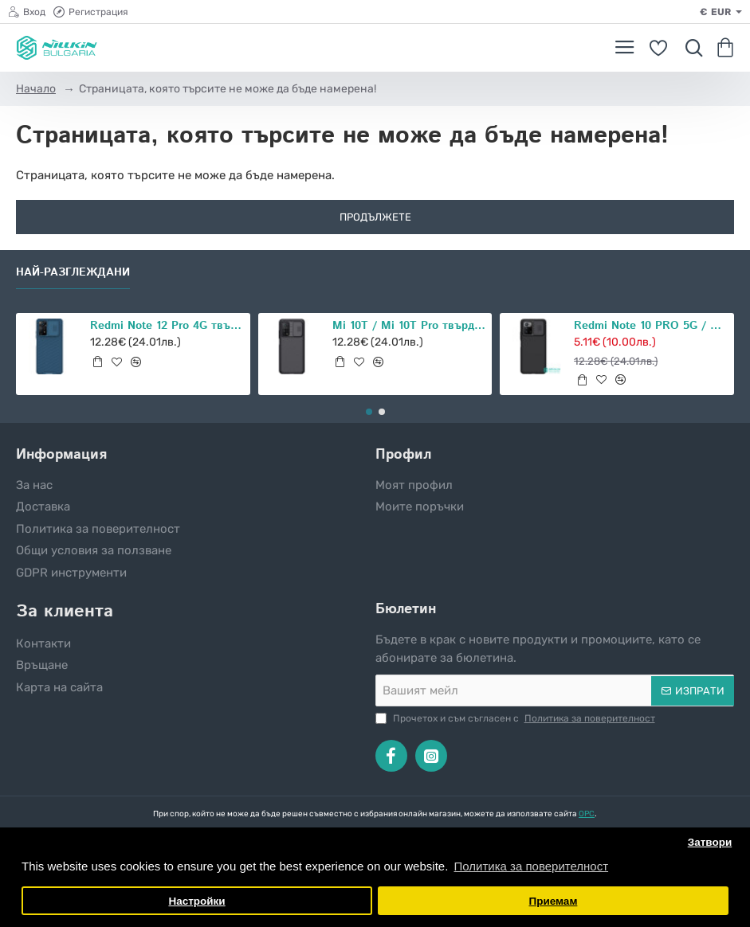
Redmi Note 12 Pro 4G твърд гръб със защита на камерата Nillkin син (167, 326)
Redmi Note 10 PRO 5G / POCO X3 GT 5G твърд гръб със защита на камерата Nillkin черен (651, 326)
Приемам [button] (552, 901)
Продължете (375, 217)
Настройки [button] (196, 901)
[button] (97, 362)
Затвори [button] (710, 842)
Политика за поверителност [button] (531, 866)
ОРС (587, 814)
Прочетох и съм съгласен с (516, 718)
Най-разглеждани (73, 273)
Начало (36, 88)
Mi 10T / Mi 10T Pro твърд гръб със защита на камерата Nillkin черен (409, 326)
